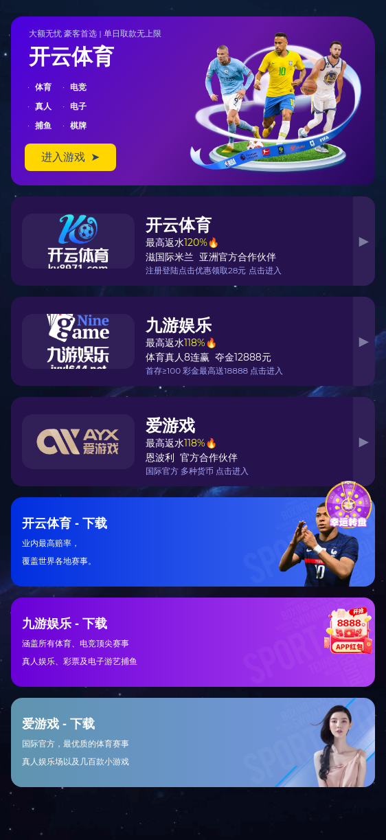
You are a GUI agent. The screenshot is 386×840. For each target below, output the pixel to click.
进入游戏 (70, 156)
